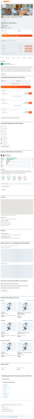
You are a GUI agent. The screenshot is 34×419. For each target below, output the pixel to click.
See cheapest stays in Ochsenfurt (28, 320)
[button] (2, 1)
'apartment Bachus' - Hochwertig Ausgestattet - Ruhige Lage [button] (24, 353)
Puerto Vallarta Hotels (6, 393)
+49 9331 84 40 (3, 26)
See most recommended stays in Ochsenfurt (26, 340)
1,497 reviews (9, 27)
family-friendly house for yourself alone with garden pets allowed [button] (24, 313)
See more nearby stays (29, 300)
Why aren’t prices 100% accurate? (17, 411)
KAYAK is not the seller (17, 407)
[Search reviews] (17, 183)
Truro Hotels (5, 390)
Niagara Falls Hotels (6, 394)
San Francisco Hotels (6, 385)
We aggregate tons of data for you (17, 409)
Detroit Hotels (5, 384)
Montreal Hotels (5, 397)
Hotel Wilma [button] (3, 312)
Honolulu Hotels (5, 386)
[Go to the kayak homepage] (6, 1)
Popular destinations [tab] (5, 378)
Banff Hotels (4, 389)
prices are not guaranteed (19, 405)
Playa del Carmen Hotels (6, 388)
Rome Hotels (5, 392)
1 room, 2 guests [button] (5, 33)
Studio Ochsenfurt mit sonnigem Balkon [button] (23, 332)
